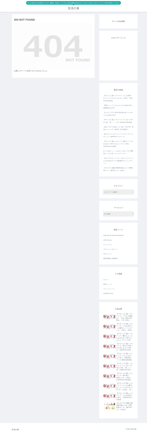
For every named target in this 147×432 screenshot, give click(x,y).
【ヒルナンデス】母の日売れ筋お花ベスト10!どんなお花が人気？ (117, 114)
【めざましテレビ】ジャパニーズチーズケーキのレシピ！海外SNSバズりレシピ (118, 135)
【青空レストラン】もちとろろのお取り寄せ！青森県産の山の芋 (118, 107)
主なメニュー (107, 254)
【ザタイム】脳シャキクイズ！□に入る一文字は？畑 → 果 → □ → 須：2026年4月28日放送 (118, 121)
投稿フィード (107, 284)
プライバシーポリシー (110, 249)
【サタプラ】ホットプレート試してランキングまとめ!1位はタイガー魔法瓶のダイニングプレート (118, 160)
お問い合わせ (107, 240)
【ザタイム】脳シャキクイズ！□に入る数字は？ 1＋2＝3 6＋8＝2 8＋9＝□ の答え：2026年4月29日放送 (117, 98)
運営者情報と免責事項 (110, 258)
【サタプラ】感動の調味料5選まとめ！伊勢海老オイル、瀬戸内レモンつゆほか (118, 169)
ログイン (106, 279)
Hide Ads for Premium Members (113, 235)
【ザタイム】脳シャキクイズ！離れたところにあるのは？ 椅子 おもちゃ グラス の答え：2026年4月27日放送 (118, 143)
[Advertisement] (118, 60)
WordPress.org (108, 293)
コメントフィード (109, 289)
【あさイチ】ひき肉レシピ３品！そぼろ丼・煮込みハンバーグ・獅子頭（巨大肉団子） (118, 128)
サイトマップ (107, 244)
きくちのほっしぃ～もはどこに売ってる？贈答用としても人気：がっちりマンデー (118, 152)
